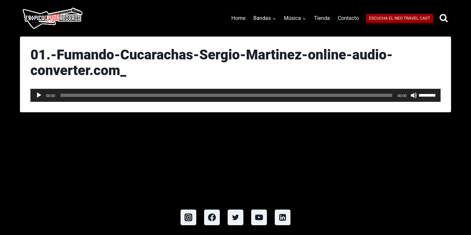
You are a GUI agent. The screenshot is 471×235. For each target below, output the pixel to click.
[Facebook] (212, 217)
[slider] (226, 95)
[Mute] (413, 95)
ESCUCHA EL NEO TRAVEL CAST (399, 18)
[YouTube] (259, 217)
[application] (235, 95)
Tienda (322, 18)
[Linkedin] (282, 217)
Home (238, 18)
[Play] (39, 95)
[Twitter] (235, 217)
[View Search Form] (443, 18)
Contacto (348, 18)
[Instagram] (188, 217)
